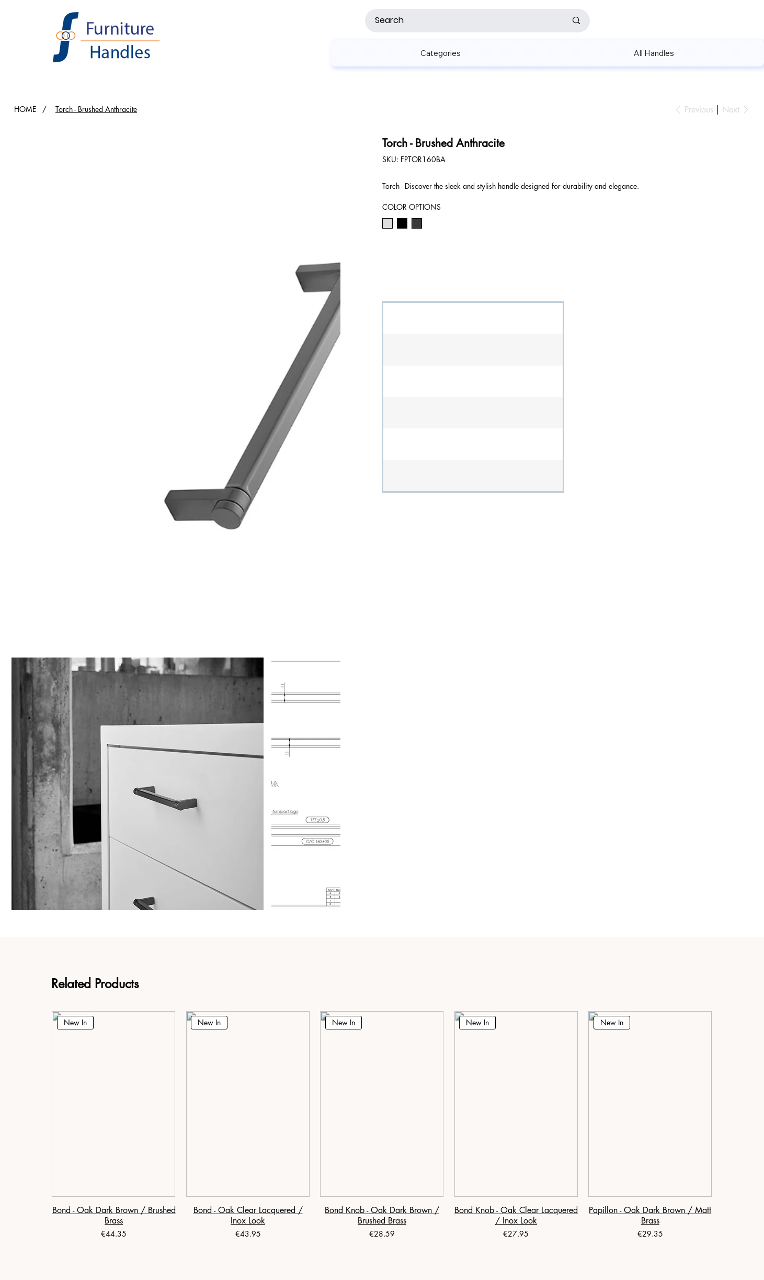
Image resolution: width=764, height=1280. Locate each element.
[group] (381, 1126)
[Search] (462, 20)
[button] (440, 53)
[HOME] (25, 109)
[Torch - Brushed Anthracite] (96, 109)
